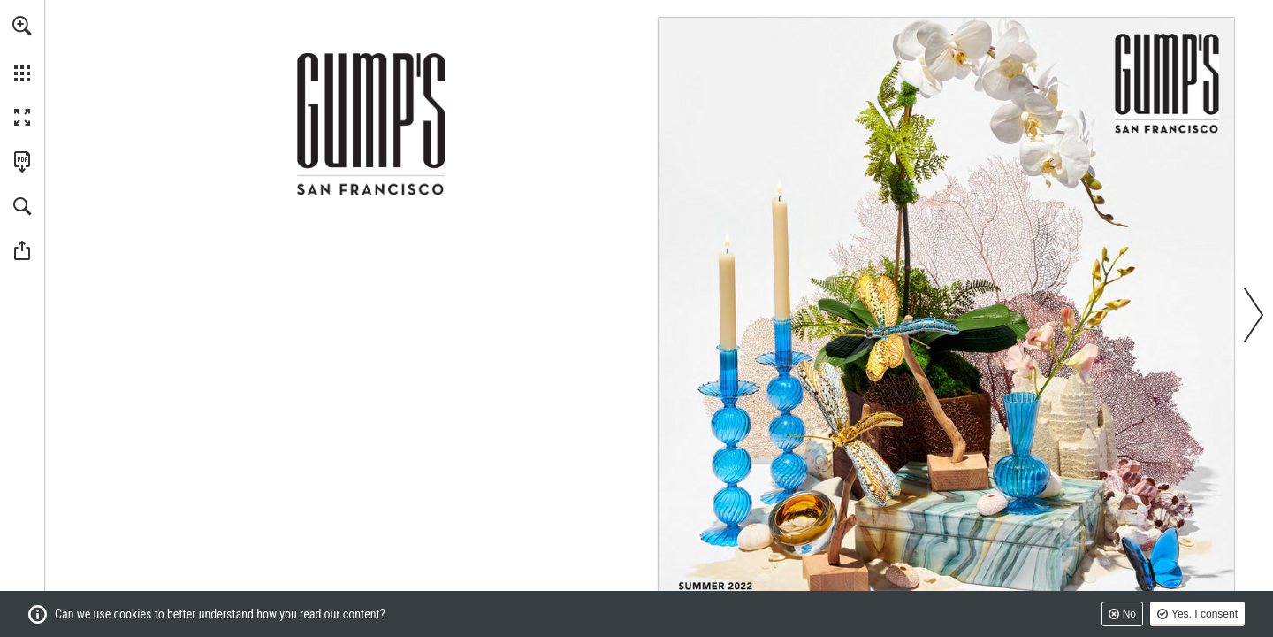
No (1129, 614)
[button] (22, 26)
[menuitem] (22, 49)
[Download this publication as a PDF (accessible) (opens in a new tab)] (22, 162)
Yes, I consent (1204, 614)
